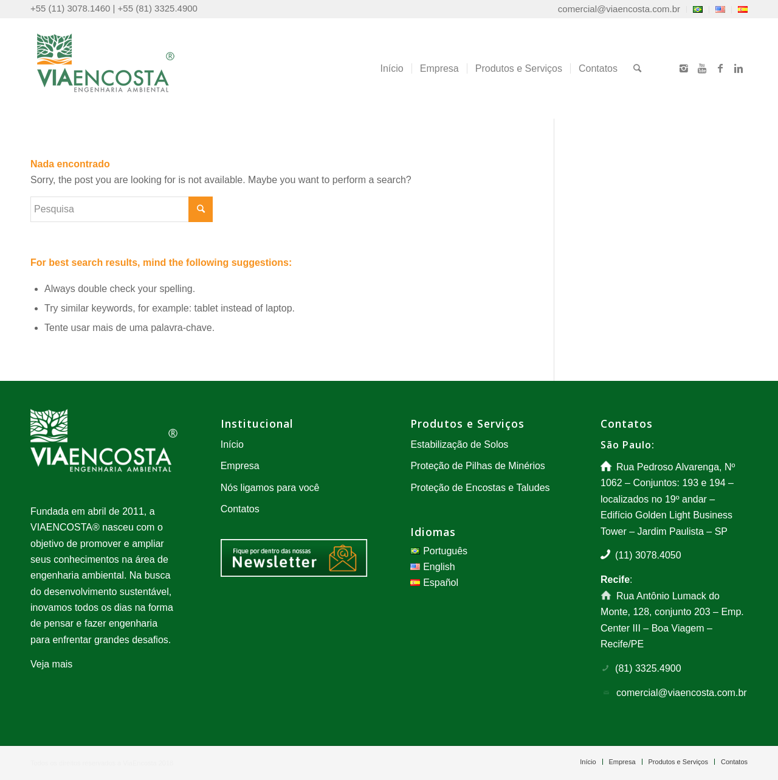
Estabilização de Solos (459, 444)
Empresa (240, 466)
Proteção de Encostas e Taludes (479, 487)
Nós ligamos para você (270, 487)
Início (232, 444)
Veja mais (51, 664)
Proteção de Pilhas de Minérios (477, 466)
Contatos (240, 509)
